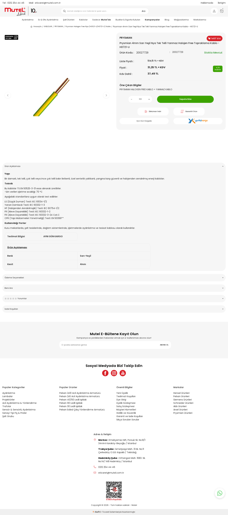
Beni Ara (114, 288)
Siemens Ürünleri (182, 399)
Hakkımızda (207, 2)
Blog (167, 19)
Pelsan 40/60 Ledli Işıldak (73, 399)
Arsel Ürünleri (180, 409)
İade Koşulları (114, 309)
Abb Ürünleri (180, 406)
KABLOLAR (48, 26)
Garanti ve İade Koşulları (129, 416)
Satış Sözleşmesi (125, 406)
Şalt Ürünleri (68, 19)
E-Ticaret (104, 512)
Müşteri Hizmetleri (126, 409)
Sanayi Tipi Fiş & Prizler (14, 413)
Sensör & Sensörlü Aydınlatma (18, 409)
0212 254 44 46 (13, 2)
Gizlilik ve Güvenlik (126, 413)
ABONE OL (164, 345)
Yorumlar (114, 298)
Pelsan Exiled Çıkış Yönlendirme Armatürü (82, 409)
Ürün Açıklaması (114, 166)
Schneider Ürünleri (183, 403)
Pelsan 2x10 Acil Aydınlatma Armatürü (80, 393)
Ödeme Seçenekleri (114, 277)
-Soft (96, 512)
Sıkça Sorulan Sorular (127, 419)
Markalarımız (199, 19)
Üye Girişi (121, 399)
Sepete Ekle (185, 99)
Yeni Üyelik (122, 393)
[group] (57, 93)
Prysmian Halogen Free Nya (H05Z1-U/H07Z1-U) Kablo (88, 26)
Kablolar (83, 19)
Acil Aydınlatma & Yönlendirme (19, 403)
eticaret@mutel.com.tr (45, 2)
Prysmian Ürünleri (182, 413)
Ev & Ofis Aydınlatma (48, 19)
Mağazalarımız (181, 19)
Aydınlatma (27, 19)
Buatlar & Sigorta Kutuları (128, 19)
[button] (57, 155)
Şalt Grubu (8, 416)
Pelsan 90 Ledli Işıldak (70, 403)
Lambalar (7, 396)
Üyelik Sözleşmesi (125, 403)
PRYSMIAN (58, 26)
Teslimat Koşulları (126, 396)
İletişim (222, 2)
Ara (143, 11)
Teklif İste (214, 38)
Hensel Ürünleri (181, 393)
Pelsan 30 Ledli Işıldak (70, 406)
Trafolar (6, 406)
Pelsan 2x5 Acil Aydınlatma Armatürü (79, 396)
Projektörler (8, 399)
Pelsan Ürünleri (181, 396)
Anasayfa (35, 26)
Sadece (101, 19)
